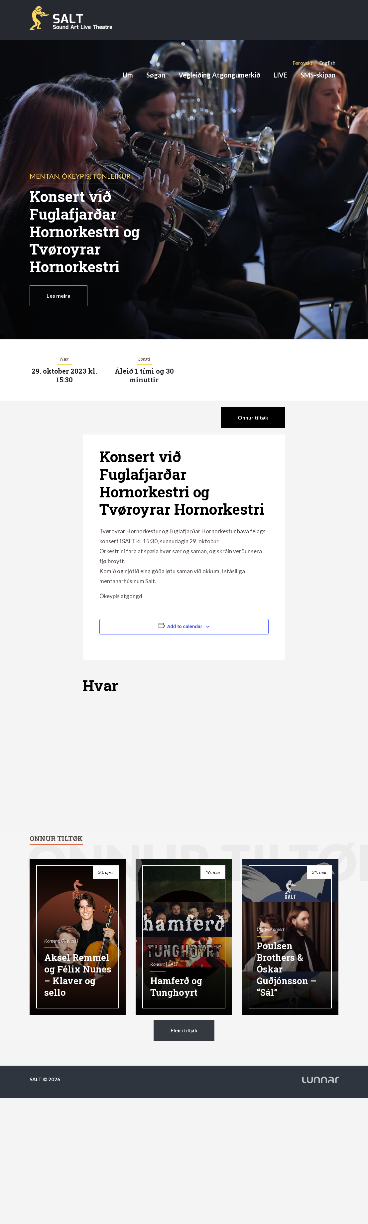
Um (128, 75)
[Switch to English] (327, 63)
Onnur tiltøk (253, 417)
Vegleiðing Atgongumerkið (219, 75)
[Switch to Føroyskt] (302, 63)
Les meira (58, 295)
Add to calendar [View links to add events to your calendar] (184, 626)
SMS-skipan (318, 75)
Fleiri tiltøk (184, 1030)
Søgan (155, 75)
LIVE (280, 75)
